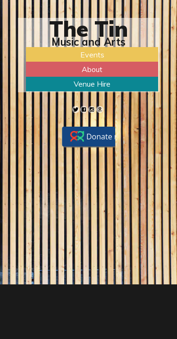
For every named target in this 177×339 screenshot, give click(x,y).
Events (92, 54)
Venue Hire (92, 84)
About (92, 69)
